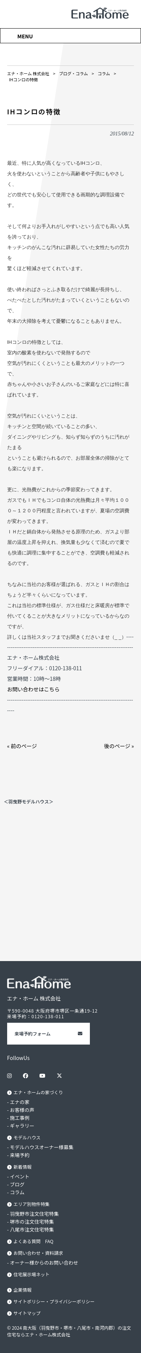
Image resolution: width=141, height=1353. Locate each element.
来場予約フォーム (33, 1033)
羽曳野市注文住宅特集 (34, 1213)
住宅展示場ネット (32, 1274)
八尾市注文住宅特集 (32, 1229)
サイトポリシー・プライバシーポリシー (54, 1301)
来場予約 (19, 1155)
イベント (19, 1176)
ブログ (17, 1184)
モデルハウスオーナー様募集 (41, 1147)
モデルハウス (27, 1137)
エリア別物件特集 (32, 1204)
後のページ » (119, 746)
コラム (17, 1192)
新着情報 (23, 1166)
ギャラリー (22, 1125)
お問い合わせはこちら (33, 689)
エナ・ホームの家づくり (38, 1092)
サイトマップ (27, 1313)
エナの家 (19, 1101)
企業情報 (23, 1289)
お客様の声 (22, 1109)
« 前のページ (22, 746)
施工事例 (19, 1117)
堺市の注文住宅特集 (32, 1221)
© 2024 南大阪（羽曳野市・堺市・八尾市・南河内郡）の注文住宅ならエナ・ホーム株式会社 (69, 1331)
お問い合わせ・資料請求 (38, 1253)
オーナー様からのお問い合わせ (44, 1262)
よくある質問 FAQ (33, 1241)
